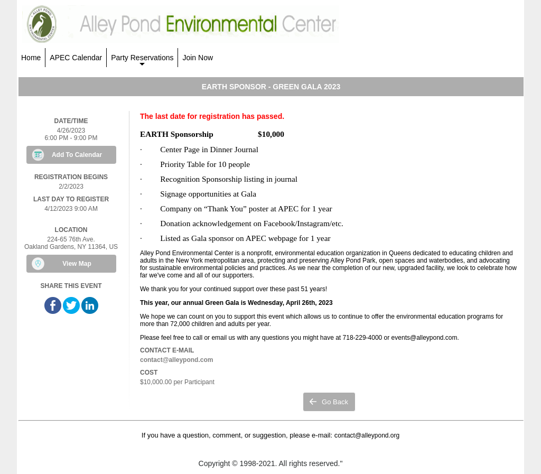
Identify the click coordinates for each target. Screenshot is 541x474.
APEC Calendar (76, 57)
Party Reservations (142, 60)
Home (31, 57)
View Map (76, 263)
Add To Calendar (77, 155)
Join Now (197, 57)
